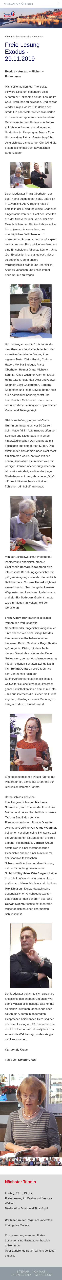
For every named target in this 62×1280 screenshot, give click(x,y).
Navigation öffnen (18, 3)
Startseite (25, 36)
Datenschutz (20, 1275)
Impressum (43, 1275)
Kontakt (38, 1271)
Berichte (38, 36)
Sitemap (23, 1271)
